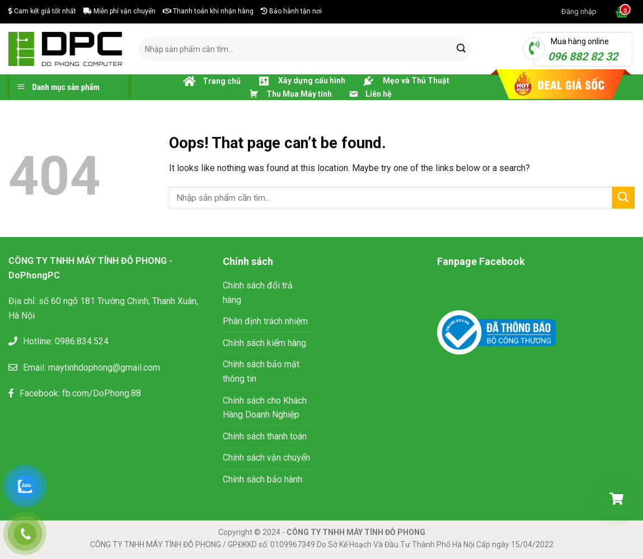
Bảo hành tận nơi (291, 11)
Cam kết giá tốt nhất (42, 11)
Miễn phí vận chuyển (119, 11)
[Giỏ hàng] (616, 498)
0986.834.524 (82, 341)
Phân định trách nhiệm (265, 321)
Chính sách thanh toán (265, 436)
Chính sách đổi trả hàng (258, 292)
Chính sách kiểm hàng (264, 343)
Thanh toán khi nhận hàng (208, 11)
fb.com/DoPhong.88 (101, 393)
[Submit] (461, 49)
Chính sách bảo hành (262, 479)
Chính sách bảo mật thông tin (261, 371)
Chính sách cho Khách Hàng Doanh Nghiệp (265, 407)
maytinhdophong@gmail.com (104, 367)
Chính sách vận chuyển (266, 457)
